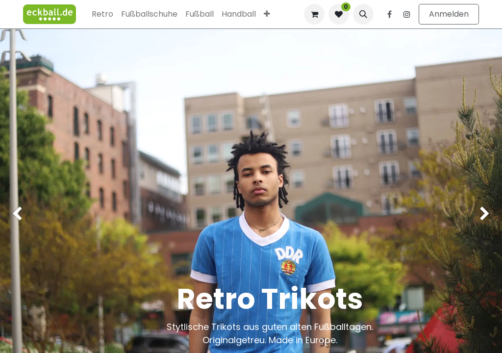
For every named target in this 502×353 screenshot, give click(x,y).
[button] (363, 14)
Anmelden (449, 14)
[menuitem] (102, 14)
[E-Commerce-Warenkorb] (314, 14)
